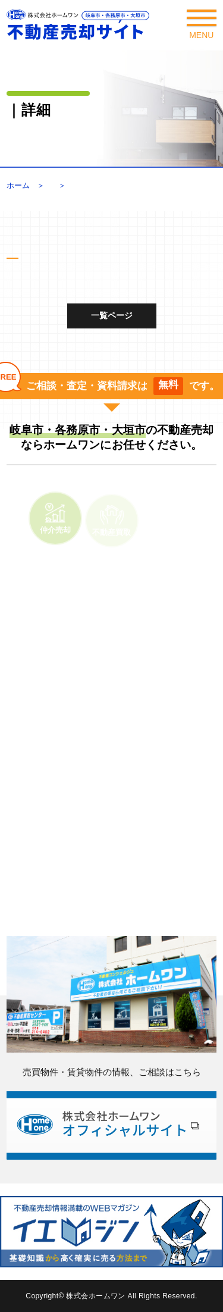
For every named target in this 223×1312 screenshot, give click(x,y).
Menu (201, 28)
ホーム (18, 185)
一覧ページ (112, 315)
